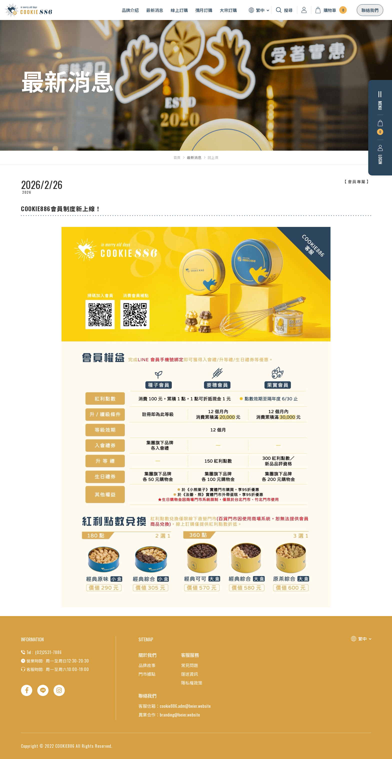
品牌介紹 (130, 10)
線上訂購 (179, 10)
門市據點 (147, 674)
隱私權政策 (191, 683)
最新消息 (154, 10)
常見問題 (189, 665)
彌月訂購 (203, 10)
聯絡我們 (370, 10)
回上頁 (213, 157)
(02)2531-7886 (48, 652)
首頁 (177, 157)
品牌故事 (147, 665)
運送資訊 (189, 674)
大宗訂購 (228, 10)
